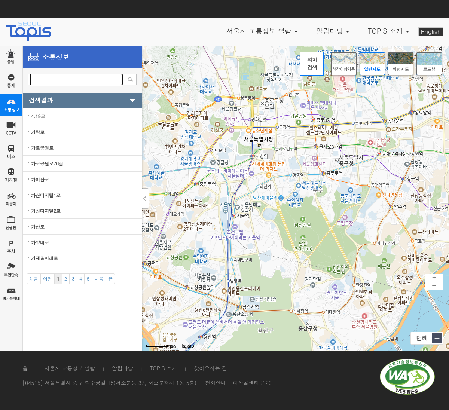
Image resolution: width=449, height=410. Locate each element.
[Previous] (47, 278)
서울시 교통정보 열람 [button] (261, 31)
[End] (110, 278)
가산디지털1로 (46, 195)
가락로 (38, 132)
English (431, 31)
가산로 (38, 226)
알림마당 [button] (332, 31)
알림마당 (122, 368)
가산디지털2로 (46, 211)
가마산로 (40, 179)
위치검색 (312, 63)
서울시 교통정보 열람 (70, 368)
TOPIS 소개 (163, 368)
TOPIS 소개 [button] (388, 31)
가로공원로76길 (47, 163)
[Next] (99, 278)
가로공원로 (42, 147)
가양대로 (40, 242)
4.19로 (38, 116)
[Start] (34, 278)
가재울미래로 (44, 258)
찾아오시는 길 (210, 368)
